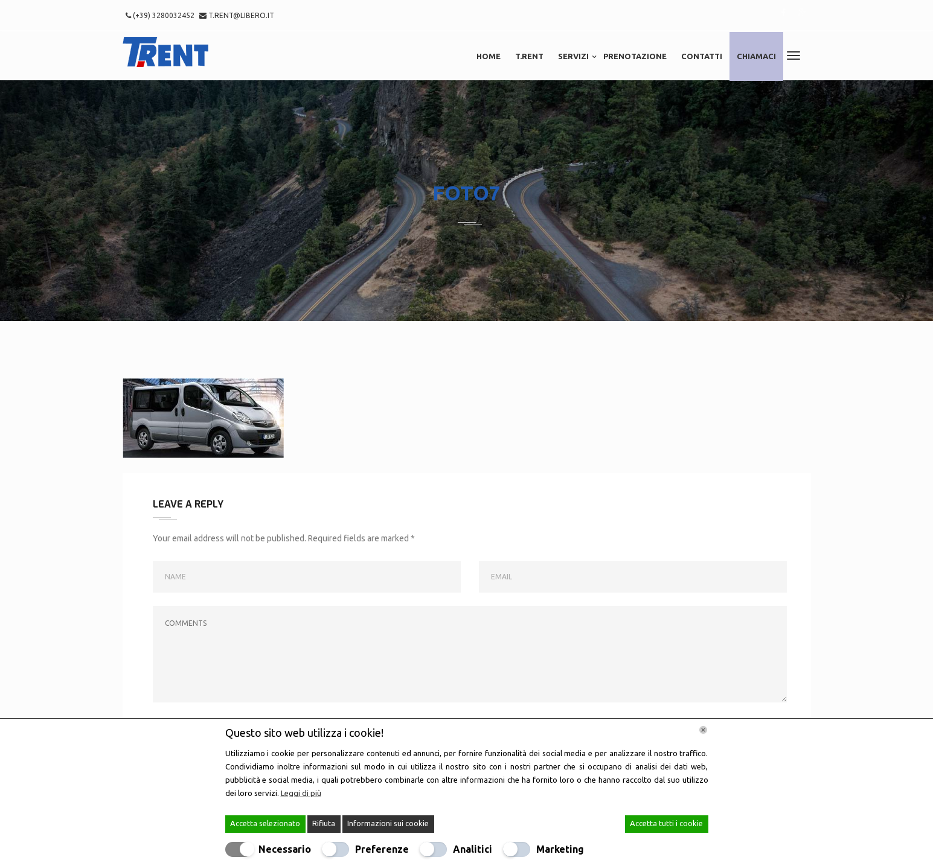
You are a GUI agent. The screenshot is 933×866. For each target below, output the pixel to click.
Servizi (573, 56)
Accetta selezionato (265, 823)
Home (488, 56)
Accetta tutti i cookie (666, 823)
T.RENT (529, 56)
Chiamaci (756, 56)
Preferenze (382, 849)
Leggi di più (301, 793)
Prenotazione (635, 56)
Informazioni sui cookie (388, 823)
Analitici (472, 849)
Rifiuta (323, 823)
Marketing (560, 849)
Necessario (284, 849)
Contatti (701, 56)
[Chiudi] (703, 730)
